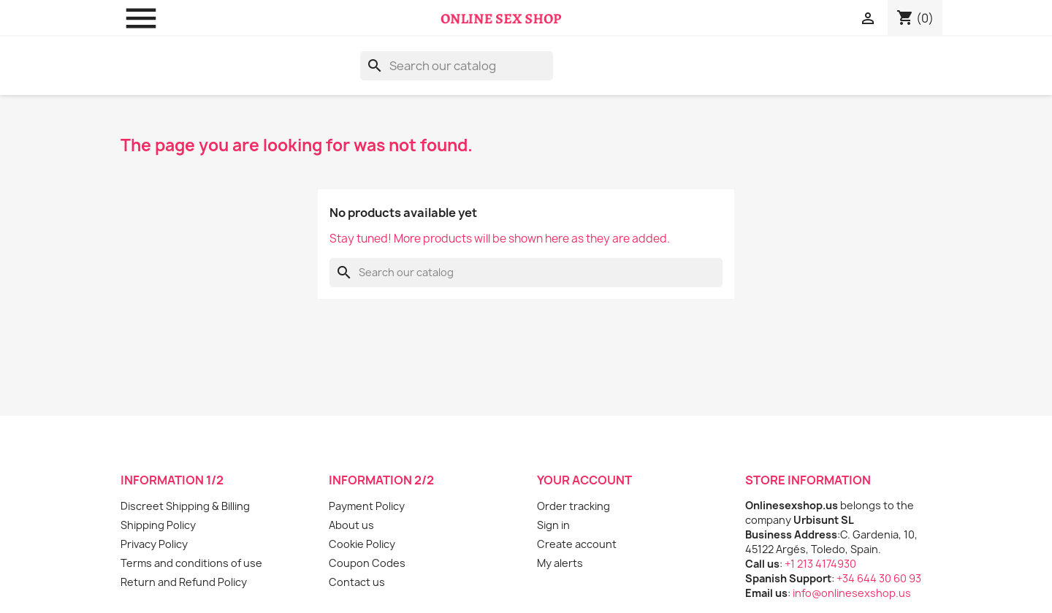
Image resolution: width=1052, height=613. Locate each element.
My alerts (560, 563)
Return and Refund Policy (184, 582)
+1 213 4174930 (820, 564)
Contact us (357, 582)
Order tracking (573, 506)
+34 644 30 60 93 (878, 578)
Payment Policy (367, 506)
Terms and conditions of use (191, 563)
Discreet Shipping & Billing (185, 506)
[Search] (456, 65)
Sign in (553, 525)
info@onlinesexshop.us (852, 593)
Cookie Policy (362, 544)
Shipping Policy (158, 525)
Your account (584, 480)
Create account (577, 544)
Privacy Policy (154, 544)
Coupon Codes (367, 563)
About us (351, 525)
